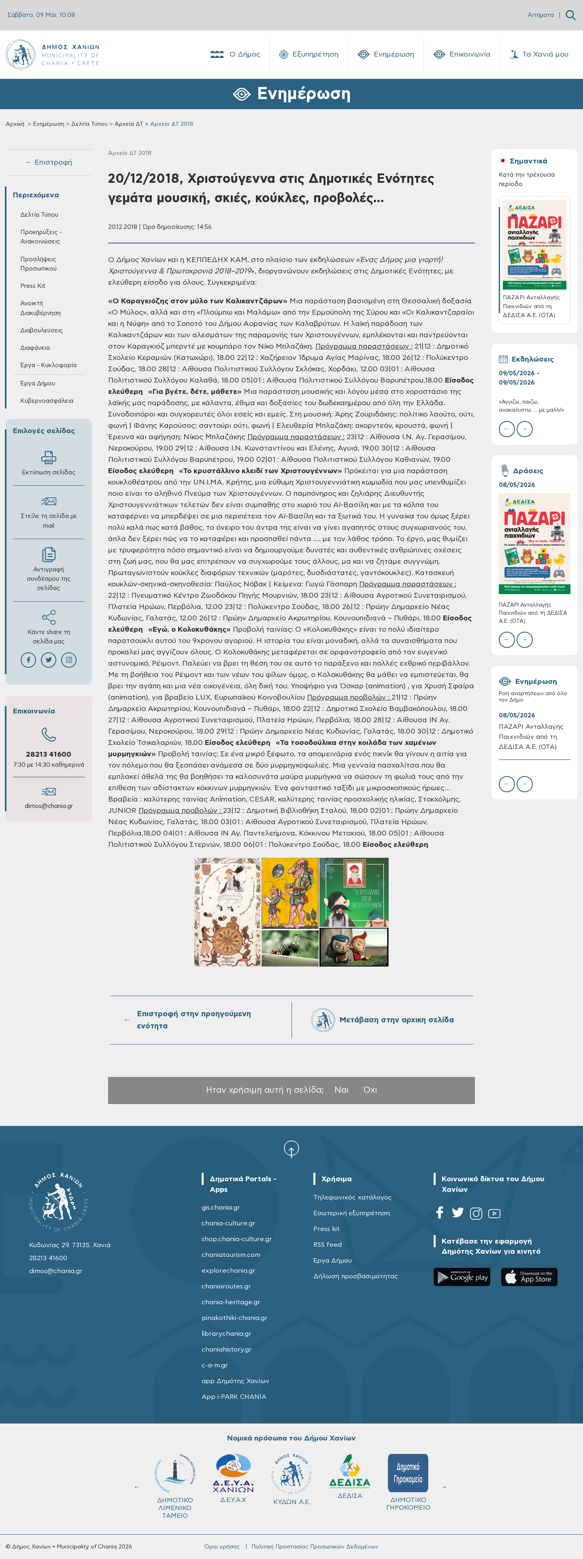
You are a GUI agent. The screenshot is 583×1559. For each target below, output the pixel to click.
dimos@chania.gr (49, 806)
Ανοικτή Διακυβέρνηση (40, 308)
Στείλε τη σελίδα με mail (49, 511)
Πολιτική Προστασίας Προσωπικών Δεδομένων (315, 1547)
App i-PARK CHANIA (234, 1397)
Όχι (370, 1090)
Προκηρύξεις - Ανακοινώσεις (41, 237)
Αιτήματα (541, 15)
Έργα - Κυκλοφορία (48, 365)
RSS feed (327, 1245)
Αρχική (15, 124)
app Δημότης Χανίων (235, 1381)
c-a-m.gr (215, 1365)
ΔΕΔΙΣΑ (350, 1476)
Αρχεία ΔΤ (129, 124)
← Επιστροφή (48, 162)
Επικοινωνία (462, 54)
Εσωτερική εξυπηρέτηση (351, 1213)
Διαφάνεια (35, 348)
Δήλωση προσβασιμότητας (355, 1276)
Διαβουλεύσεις (41, 331)
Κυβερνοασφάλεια (46, 401)
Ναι (341, 1090)
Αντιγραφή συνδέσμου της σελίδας (49, 569)
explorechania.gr (228, 1270)
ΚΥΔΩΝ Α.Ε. (291, 1479)
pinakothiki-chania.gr (235, 1318)
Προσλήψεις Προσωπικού (38, 264)
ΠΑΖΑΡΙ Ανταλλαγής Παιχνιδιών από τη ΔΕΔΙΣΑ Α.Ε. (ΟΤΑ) (533, 613)
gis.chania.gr (221, 1207)
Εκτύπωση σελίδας (49, 463)
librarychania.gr (226, 1334)
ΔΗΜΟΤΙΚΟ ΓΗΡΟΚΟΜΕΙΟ (408, 1482)
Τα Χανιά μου (539, 54)
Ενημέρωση (385, 54)
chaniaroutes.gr (226, 1286)
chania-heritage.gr (231, 1302)
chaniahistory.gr (227, 1349)
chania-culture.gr (228, 1223)
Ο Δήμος (234, 54)
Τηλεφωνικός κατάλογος (352, 1197)
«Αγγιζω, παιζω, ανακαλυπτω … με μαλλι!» (531, 406)
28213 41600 (48, 754)
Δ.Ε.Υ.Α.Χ (233, 1478)
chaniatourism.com (231, 1255)
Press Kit (33, 286)
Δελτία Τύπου (89, 124)
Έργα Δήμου (37, 384)
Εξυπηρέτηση (308, 54)
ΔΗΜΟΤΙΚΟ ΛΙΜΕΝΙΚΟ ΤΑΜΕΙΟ (175, 1486)
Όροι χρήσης (222, 1547)
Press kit (326, 1229)
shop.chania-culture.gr (237, 1239)
